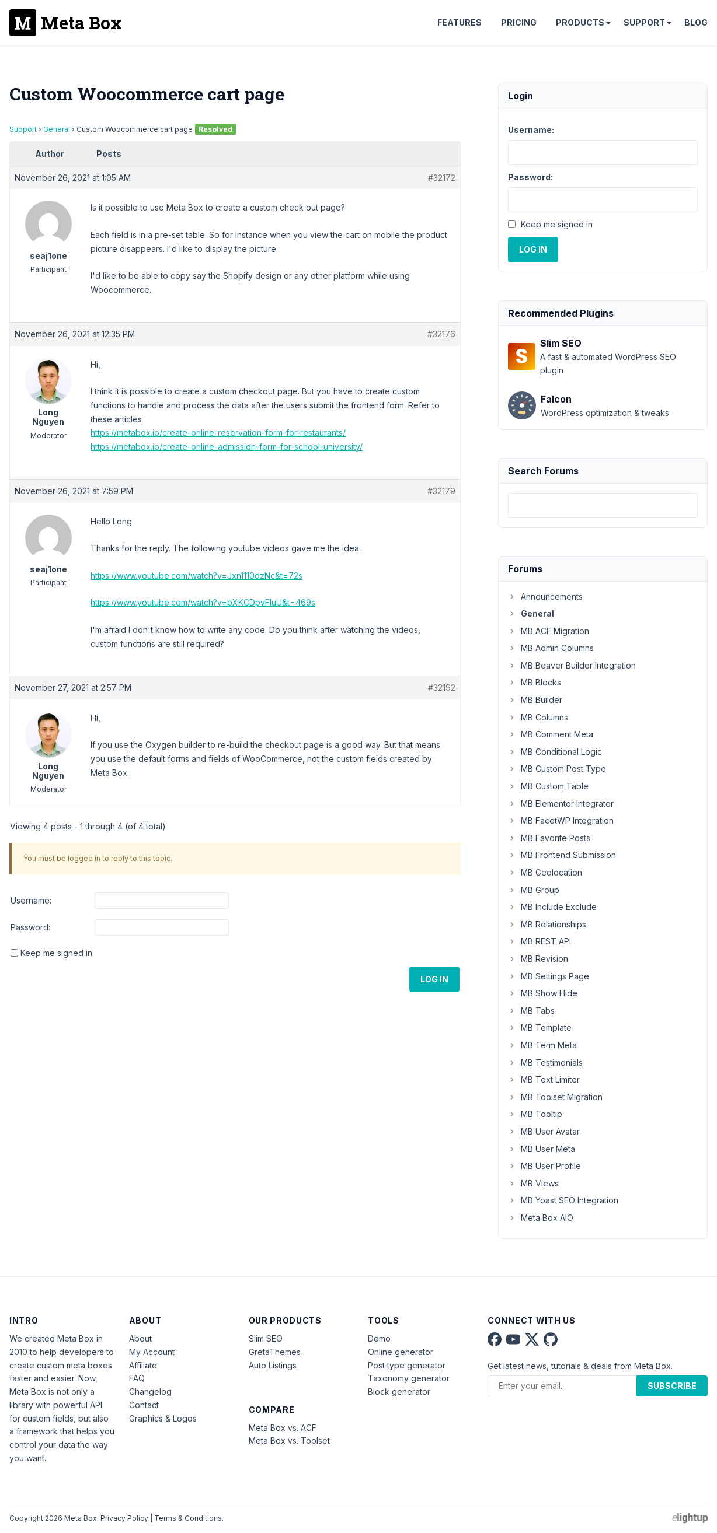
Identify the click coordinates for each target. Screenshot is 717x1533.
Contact (144, 1405)
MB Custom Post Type (557, 769)
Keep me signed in (56, 953)
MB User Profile (544, 1166)
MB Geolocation (545, 872)
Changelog (150, 1391)
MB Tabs (531, 1011)
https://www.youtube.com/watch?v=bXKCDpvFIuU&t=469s (203, 602)
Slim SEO (266, 1338)
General (56, 129)
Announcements (545, 596)
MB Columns (538, 717)
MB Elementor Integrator (561, 803)
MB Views (533, 1183)
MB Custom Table (548, 786)
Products (580, 22)
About (140, 1338)
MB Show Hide (542, 993)
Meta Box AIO (540, 1218)
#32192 (441, 687)
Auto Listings (273, 1365)
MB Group (533, 890)
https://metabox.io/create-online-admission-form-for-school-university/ (227, 447)
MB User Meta (541, 1149)
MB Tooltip (535, 1114)
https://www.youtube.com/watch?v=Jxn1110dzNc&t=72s (196, 575)
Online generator (400, 1352)
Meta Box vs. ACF (282, 1428)
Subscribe (672, 1386)
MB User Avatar (544, 1131)
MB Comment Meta (550, 734)
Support (644, 22)
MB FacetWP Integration (561, 820)
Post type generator (406, 1365)
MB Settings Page (548, 976)
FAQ (137, 1378)
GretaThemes (275, 1352)
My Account (152, 1352)
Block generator (399, 1391)
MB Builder (535, 700)
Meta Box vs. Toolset (289, 1441)
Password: (30, 927)
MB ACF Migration (548, 631)
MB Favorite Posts (549, 838)
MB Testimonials (545, 1063)
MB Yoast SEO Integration (563, 1200)
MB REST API (539, 941)
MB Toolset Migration (555, 1097)
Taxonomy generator (409, 1378)
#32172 (441, 178)
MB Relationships (547, 924)
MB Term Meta (542, 1045)
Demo (379, 1338)
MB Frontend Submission (562, 855)
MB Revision (538, 959)
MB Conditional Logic (555, 752)
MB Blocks (534, 682)
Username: (31, 900)
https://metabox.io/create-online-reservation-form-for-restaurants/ (218, 433)
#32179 (441, 491)
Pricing (519, 22)
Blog (696, 22)
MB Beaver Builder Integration (572, 665)
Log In (434, 979)
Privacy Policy (124, 1518)
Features (459, 22)
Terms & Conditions (188, 1518)
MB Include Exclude (552, 907)
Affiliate (143, 1365)
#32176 (441, 334)
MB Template (540, 1027)
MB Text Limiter (544, 1079)
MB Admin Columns (551, 648)
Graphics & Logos (163, 1418)
